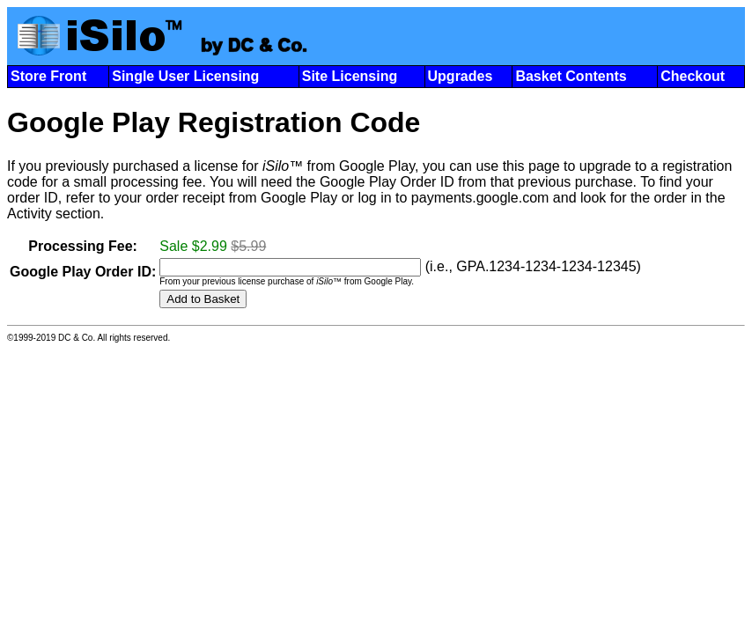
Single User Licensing (185, 76)
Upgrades (460, 76)
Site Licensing (349, 76)
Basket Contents (570, 76)
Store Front (48, 76)
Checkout (692, 76)
